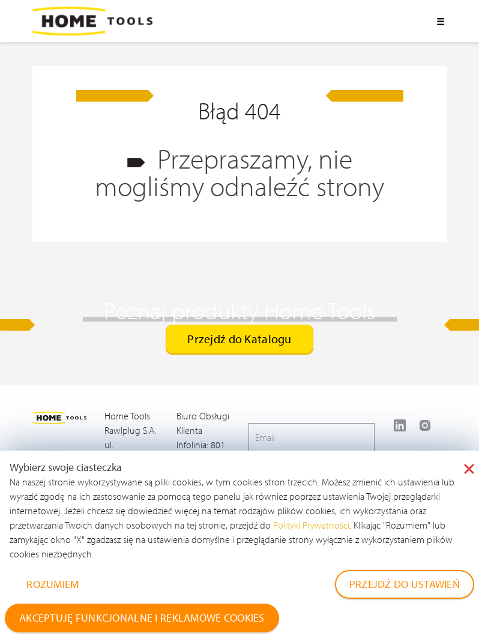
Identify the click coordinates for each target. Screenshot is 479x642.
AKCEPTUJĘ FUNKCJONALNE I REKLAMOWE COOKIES (142, 618)
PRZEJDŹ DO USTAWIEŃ (404, 584)
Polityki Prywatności (311, 525)
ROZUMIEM (52, 584)
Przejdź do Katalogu (239, 338)
